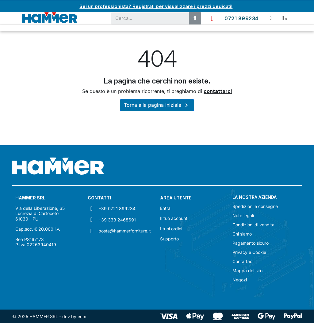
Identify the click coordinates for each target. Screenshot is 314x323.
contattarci (218, 91)
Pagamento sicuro (250, 243)
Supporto (169, 238)
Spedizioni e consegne (255, 206)
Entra (165, 207)
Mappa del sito (247, 270)
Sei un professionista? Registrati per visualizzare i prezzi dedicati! (156, 6)
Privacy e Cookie (249, 252)
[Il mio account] (271, 18)
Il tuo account (173, 218)
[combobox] (147, 18)
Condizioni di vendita (253, 224)
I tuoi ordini (171, 228)
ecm (82, 316)
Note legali (243, 215)
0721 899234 (241, 18)
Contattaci (242, 261)
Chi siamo (242, 234)
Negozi (239, 279)
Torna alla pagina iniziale (157, 105)
